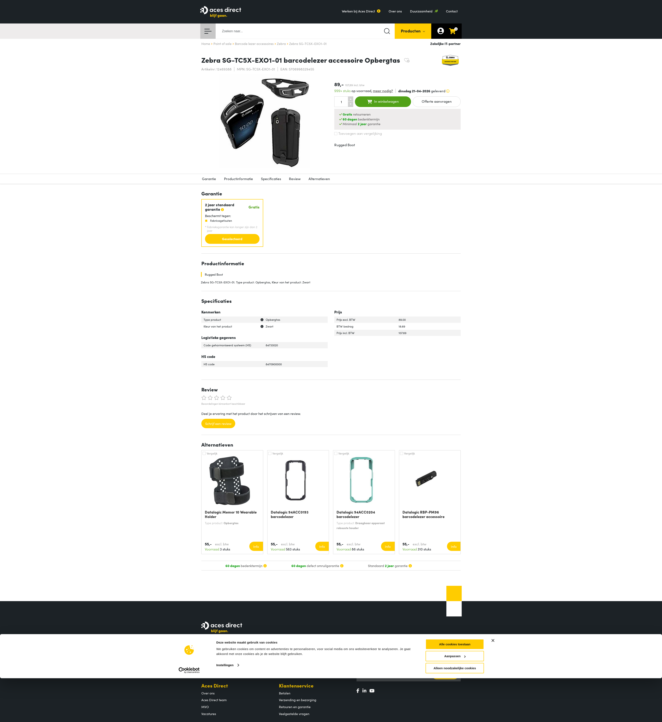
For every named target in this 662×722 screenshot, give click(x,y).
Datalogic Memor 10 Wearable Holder (231, 514)
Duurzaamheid (421, 11)
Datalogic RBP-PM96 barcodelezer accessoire (423, 514)
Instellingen (225, 707)
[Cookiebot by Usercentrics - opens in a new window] (189, 712)
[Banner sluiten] (492, 682)
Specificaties (271, 178)
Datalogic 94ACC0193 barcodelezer (290, 514)
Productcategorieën (294, 654)
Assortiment (293, 647)
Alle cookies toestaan (454, 686)
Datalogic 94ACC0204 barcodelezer (356, 514)
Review (295, 178)
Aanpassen (455, 698)
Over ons (395, 11)
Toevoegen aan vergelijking (358, 133)
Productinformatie (238, 178)
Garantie (209, 178)
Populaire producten (294, 661)
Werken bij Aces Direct (358, 11)
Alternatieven (319, 178)
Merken (284, 668)
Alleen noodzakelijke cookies (455, 710)
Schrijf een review (218, 423)
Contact (452, 11)
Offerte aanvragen (437, 101)
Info (256, 546)
